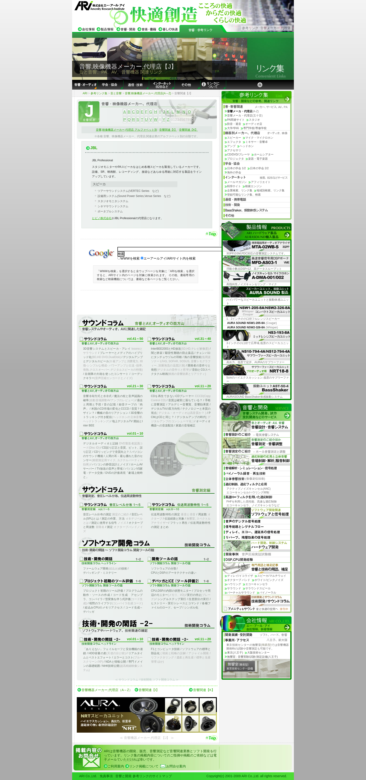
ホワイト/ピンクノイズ (268, 580)
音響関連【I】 (168, 129)
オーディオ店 (253, 124)
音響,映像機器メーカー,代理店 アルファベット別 (126, 129)
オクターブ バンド (238, 580)
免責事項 (106, 776)
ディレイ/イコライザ (240, 575)
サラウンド (234, 588)
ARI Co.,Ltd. (88, 776)
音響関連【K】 (188, 129)
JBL (93, 148)
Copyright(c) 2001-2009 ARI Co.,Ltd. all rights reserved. (246, 776)
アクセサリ (234, 150)
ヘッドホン (247, 146)
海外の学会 (234, 172)
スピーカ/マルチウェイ (271, 575)
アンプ (231, 146)
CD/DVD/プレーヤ (238, 154)
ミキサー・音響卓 (256, 142)
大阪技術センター (258, 652)
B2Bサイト (234, 186)
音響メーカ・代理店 (245, 115)
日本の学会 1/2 (236, 168)
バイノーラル (267, 592)
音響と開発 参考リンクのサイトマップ (143, 776)
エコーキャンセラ (256, 584)
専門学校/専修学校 (254, 128)
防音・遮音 (234, 124)
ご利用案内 (116, 766)
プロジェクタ (235, 158)
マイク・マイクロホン (259, 137)
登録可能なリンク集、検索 (244, 194)
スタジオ (254, 119)
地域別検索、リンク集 (271, 190)
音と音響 (116, 93)
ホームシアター (264, 154)
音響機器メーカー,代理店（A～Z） (106, 690)
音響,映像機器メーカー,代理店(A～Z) (148, 93)
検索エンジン (253, 186)
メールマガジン (237, 182)
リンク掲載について (143, 766)
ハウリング (234, 584)
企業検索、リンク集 (239, 190)
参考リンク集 (99, 93)
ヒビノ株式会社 (102, 218)
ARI (85, 93)
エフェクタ (234, 142)
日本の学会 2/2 (259, 168)
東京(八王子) (235, 652)
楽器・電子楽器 (258, 158)
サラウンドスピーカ (258, 588)
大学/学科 (233, 128)
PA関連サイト (236, 119)
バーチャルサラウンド (241, 592)
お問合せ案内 (176, 766)
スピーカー (234, 137)
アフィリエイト (261, 182)
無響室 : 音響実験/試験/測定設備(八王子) (252, 656)
